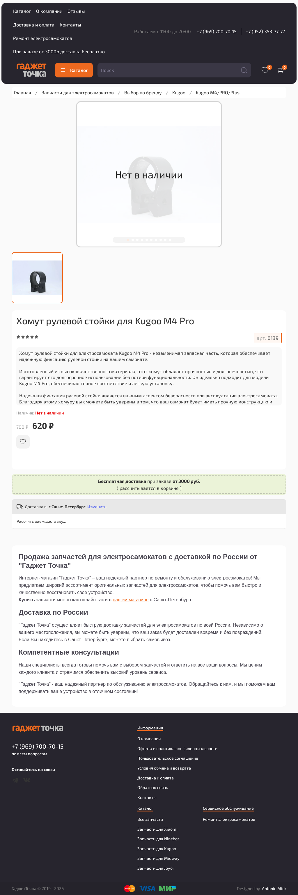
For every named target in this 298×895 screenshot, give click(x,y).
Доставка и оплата (33, 24)
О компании (49, 11)
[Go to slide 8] (160, 240)
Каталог (22, 11)
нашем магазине (130, 599)
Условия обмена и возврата (164, 767)
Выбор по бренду (143, 92)
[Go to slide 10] (170, 240)
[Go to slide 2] (133, 240)
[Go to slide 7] (156, 240)
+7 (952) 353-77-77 (265, 31)
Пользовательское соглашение (167, 758)
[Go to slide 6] (151, 240)
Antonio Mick (274, 888)
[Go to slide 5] (147, 240)
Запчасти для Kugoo (156, 848)
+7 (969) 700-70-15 (217, 31)
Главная (22, 92)
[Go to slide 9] (165, 240)
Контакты (70, 24)
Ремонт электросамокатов (42, 38)
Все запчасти (150, 819)
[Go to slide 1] (128, 240)
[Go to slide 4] (142, 240)
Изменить (96, 506)
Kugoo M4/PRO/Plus (218, 92)
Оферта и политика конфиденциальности (177, 748)
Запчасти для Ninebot (158, 838)
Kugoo (178, 92)
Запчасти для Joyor (155, 868)
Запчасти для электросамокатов (78, 92)
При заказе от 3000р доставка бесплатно (59, 51)
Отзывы (76, 11)
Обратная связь (152, 787)
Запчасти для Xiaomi (157, 829)
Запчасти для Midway (158, 858)
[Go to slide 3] (137, 240)
